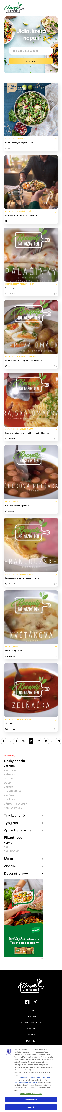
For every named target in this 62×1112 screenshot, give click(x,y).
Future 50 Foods (31, 1022)
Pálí (6, 847)
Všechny (10, 766)
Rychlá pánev (13, 808)
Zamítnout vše (31, 1100)
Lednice (31, 1034)
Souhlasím (31, 1107)
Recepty (31, 1010)
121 (58, 741)
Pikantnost (13, 837)
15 (23, 741)
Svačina (9, 795)
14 (16, 741)
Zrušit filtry (9, 755)
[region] (31, 1078)
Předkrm (10, 770)
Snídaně (9, 774)
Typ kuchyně (14, 815)
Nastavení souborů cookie (26, 1082)
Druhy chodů (14, 761)
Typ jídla (11, 823)
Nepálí (8, 843)
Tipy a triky (31, 1016)
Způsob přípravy (17, 830)
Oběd (7, 783)
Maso (8, 858)
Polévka (9, 799)
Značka (10, 866)
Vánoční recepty (15, 803)
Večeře (9, 787)
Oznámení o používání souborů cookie (33, 1077)
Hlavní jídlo (12, 791)
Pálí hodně (11, 851)
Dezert (9, 778)
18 (46, 741)
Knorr (31, 1028)
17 (39, 741)
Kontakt (31, 1040)
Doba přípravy (16, 873)
